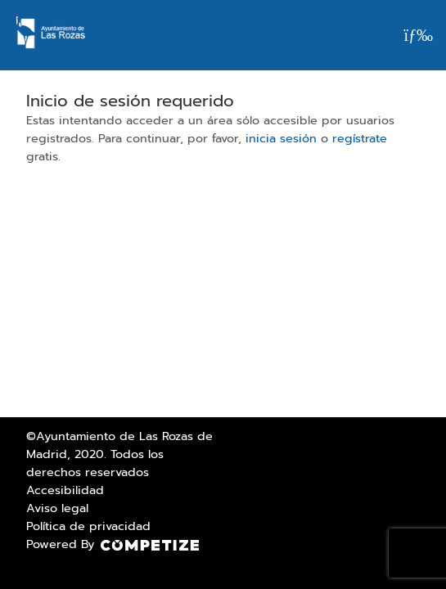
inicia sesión (281, 138)
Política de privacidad (88, 526)
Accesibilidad (65, 490)
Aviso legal (57, 508)
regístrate (359, 138)
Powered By (112, 544)
